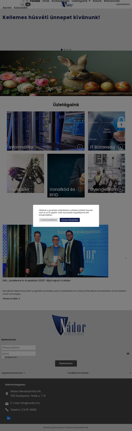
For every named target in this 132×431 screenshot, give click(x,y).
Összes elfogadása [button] (69, 220)
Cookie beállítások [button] (49, 220)
